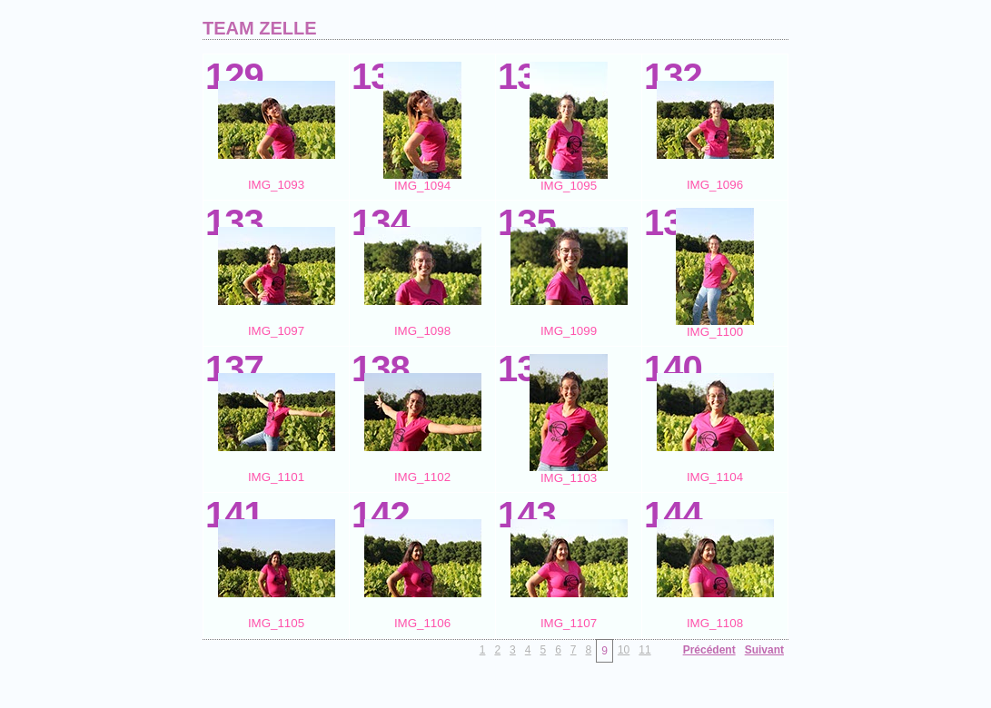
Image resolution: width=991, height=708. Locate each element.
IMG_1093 (276, 185)
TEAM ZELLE (260, 28)
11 (644, 650)
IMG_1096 (715, 185)
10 (623, 650)
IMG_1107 (568, 623)
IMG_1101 (276, 477)
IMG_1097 (276, 331)
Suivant (764, 650)
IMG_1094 (422, 185)
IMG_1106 (422, 623)
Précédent (709, 650)
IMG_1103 (568, 478)
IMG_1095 (568, 185)
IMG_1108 (715, 623)
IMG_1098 (422, 331)
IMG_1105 (276, 623)
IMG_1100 (715, 332)
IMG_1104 (715, 477)
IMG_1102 (422, 477)
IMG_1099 (568, 331)
